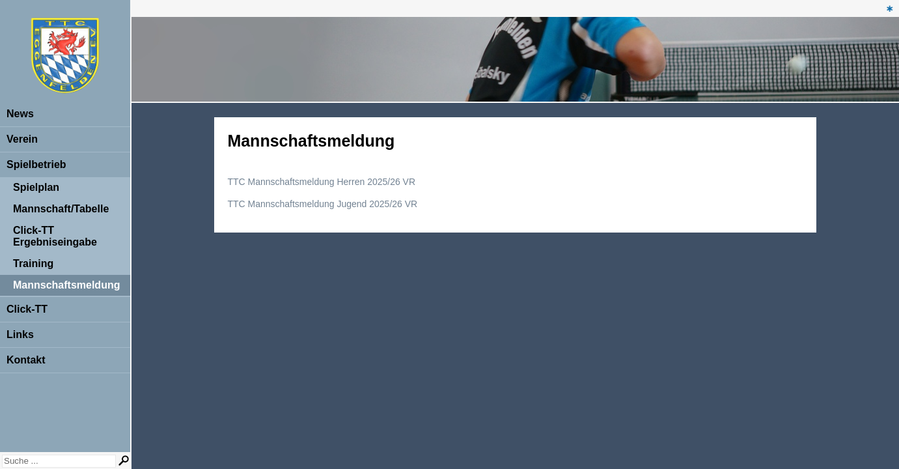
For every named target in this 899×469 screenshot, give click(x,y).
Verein (22, 139)
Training (33, 263)
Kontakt (26, 359)
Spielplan (36, 187)
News (20, 113)
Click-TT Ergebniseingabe (55, 236)
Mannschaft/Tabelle (61, 208)
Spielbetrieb (36, 164)
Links (20, 334)
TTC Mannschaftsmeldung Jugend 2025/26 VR (322, 204)
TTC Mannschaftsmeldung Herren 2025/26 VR (321, 182)
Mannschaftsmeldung (66, 285)
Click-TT (27, 309)
